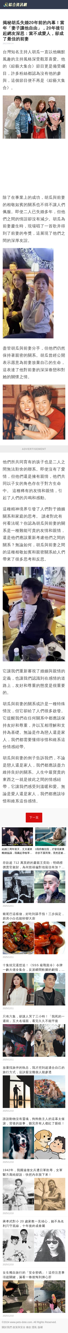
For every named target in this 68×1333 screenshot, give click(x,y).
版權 (40, 1327)
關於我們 (7, 1327)
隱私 (34, 1327)
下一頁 (34, 817)
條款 (28, 1327)
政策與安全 (19, 1327)
